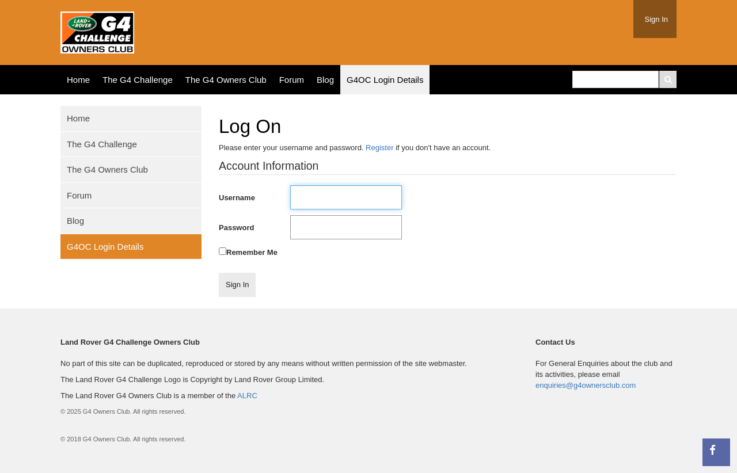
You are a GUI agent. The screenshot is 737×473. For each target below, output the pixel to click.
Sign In (656, 19)
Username (237, 197)
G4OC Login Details (385, 80)
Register (379, 147)
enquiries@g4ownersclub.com (585, 385)
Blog (325, 80)
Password (236, 227)
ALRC (247, 395)
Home (78, 80)
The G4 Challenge (137, 80)
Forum (291, 80)
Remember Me (252, 252)
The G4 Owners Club (226, 80)
